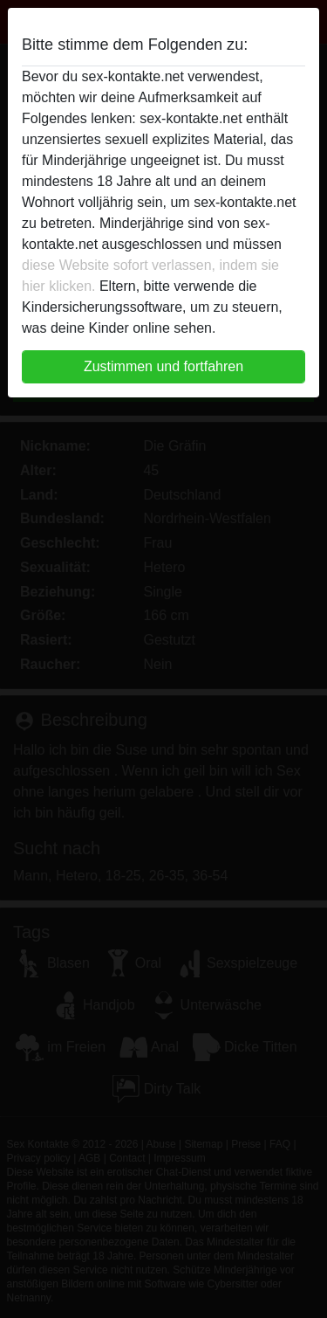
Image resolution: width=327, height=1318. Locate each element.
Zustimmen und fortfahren (163, 366)
